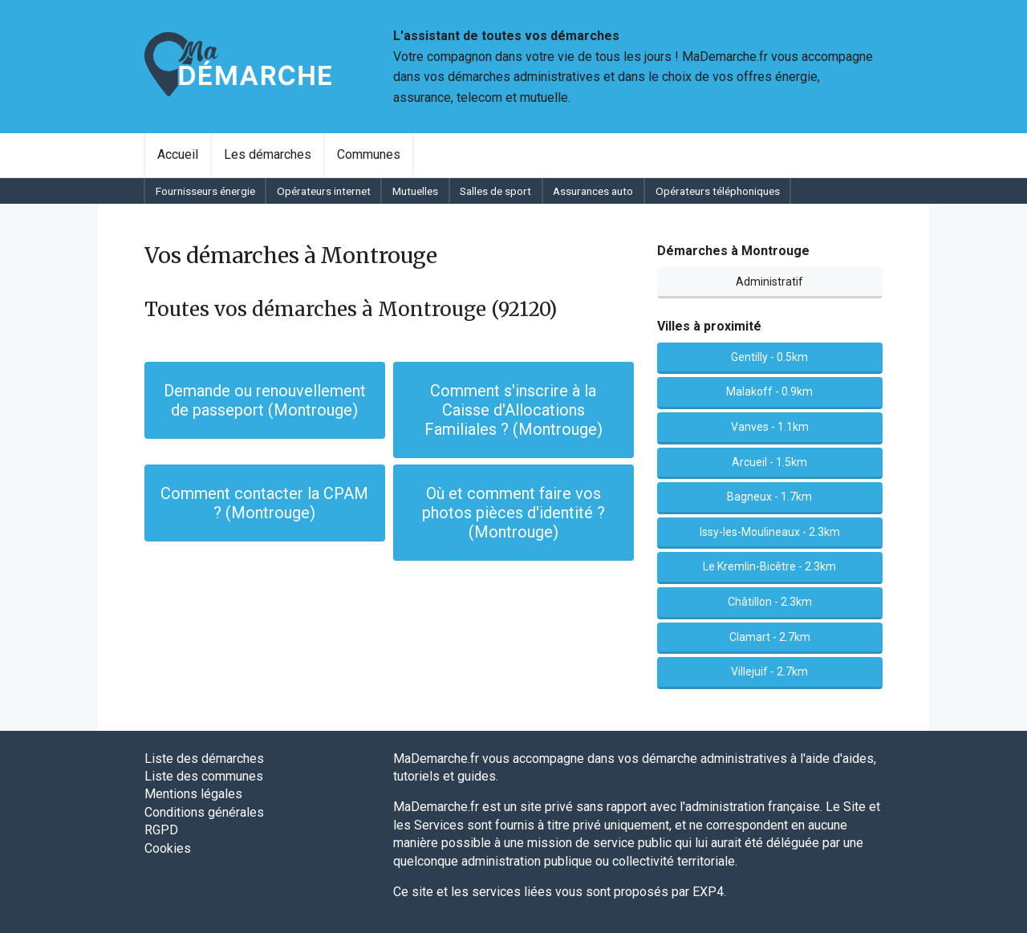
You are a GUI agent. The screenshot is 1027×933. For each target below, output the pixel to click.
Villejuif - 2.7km (769, 671)
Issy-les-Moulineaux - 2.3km (770, 531)
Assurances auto (593, 191)
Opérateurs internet (324, 191)
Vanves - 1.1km (770, 426)
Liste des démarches (204, 758)
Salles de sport (495, 191)
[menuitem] (177, 154)
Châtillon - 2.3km (770, 601)
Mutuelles (415, 191)
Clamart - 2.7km (769, 637)
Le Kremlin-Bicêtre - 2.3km (769, 566)
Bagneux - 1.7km (769, 496)
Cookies (167, 848)
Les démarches (267, 154)
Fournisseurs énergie (205, 191)
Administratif (769, 281)
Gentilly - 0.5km (769, 357)
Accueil (177, 154)
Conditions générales (204, 812)
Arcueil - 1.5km (769, 462)
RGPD (161, 830)
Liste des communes (203, 776)
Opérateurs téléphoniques (718, 191)
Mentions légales (193, 793)
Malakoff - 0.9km (769, 391)
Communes (368, 154)
